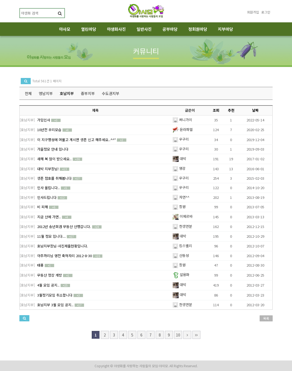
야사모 (64, 29)
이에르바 (183, 216)
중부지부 (88, 93)
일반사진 (144, 29)
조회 (216, 110)
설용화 (181, 274)
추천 (231, 110)
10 (178, 335)
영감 (179, 168)
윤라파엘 (183, 129)
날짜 (255, 110)
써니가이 (182, 119)
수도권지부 (110, 93)
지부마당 (225, 29)
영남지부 (46, 93)
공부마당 (170, 29)
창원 (179, 206)
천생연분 (182, 226)
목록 (266, 318)
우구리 (181, 139)
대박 (179, 158)
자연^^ (181, 197)
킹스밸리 (182, 245)
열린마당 (88, 29)
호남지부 (67, 93)
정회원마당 (197, 29)
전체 (28, 93)
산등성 (181, 255)
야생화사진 (116, 29)
